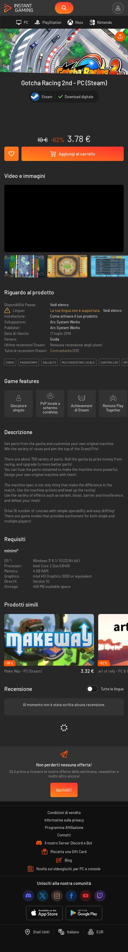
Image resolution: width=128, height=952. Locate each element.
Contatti (64, 835)
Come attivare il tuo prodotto (73, 316)
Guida (54, 339)
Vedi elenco (59, 304)
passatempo (28, 362)
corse (10, 362)
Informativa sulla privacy (64, 820)
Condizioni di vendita (64, 812)
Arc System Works (65, 322)
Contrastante (61, 350)
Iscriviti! (64, 789)
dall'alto (49, 362)
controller (109, 362)
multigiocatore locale (78, 362)
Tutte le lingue (105, 688)
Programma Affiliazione (64, 827)
